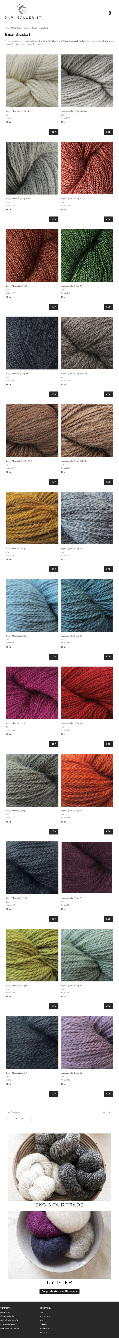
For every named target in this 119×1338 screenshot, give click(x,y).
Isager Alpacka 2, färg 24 (71, 810)
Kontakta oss (5, 1312)
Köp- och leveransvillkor (10, 1320)
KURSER (43, 1332)
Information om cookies (9, 1328)
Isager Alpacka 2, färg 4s (71, 548)
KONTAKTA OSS (47, 1328)
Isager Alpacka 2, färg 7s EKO (19, 461)
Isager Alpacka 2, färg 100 (17, 373)
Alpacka (27, 28)
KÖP (54, 132)
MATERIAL (16, 28)
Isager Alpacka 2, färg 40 (16, 985)
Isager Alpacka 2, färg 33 (16, 286)
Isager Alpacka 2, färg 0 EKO (18, 111)
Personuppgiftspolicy (8, 1324)
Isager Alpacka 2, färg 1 (71, 198)
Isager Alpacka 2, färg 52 (71, 1073)
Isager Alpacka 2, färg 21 (71, 723)
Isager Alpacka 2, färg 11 (16, 636)
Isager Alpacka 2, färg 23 (16, 810)
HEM (42, 1312)
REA (42, 1320)
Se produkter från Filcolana (59, 1291)
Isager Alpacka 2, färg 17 (16, 723)
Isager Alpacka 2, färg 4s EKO (74, 373)
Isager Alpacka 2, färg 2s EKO (74, 111)
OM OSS (43, 1324)
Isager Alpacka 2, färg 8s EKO (74, 461)
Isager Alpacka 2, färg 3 (16, 548)
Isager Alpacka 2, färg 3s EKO (19, 198)
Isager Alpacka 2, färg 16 (71, 636)
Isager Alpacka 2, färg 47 (16, 1073)
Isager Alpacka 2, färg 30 (16, 898)
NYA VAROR (45, 1316)
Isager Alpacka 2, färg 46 (71, 985)
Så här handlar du (7, 1316)
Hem (7, 28)
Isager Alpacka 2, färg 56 (71, 286)
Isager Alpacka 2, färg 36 (71, 898)
